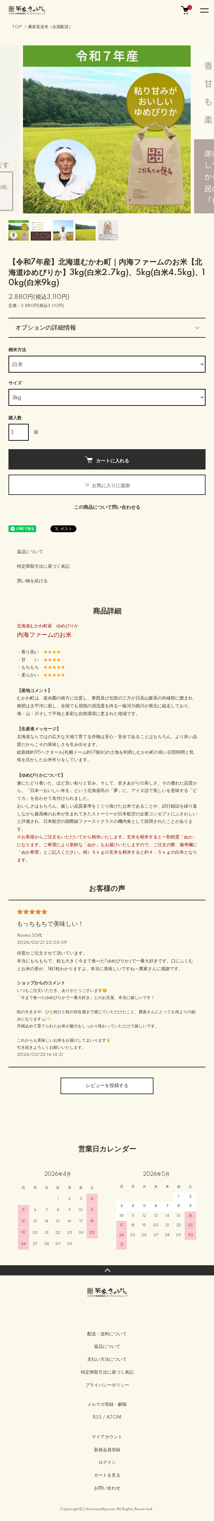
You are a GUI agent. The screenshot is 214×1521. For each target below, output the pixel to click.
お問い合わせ (107, 1488)
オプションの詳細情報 (45, 327)
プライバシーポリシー (107, 1385)
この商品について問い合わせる (107, 507)
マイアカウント (107, 1437)
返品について (30, 551)
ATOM (113, 1417)
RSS (97, 1417)
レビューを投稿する (107, 1085)
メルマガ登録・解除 (107, 1404)
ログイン (107, 1462)
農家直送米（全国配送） (50, 27)
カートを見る (107, 1475)
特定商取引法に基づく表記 (43, 566)
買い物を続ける (32, 581)
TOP (17, 27)
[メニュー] (204, 10)
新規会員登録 (107, 1449)
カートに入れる (107, 459)
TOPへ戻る (107, 1270)
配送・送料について (107, 1334)
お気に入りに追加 (107, 485)
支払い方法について (107, 1359)
